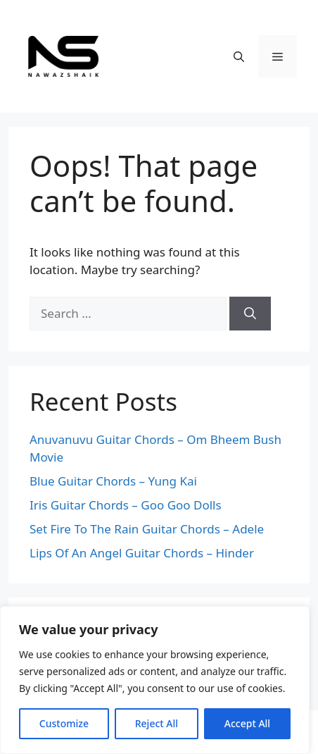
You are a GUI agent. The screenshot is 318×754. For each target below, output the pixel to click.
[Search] (250, 313)
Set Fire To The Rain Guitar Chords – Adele (147, 529)
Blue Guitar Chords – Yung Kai (113, 481)
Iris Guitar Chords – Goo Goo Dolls (126, 505)
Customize (64, 723)
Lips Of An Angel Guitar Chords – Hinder (142, 553)
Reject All (156, 723)
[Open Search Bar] (239, 56)
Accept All (247, 723)
